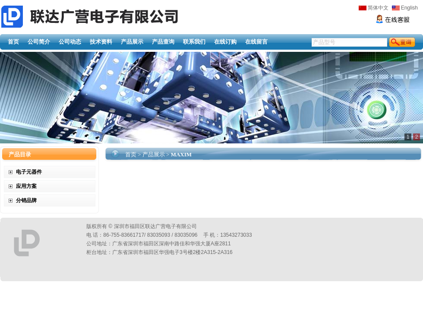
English (405, 8)
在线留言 (256, 41)
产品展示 (132, 41)
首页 (13, 41)
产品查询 (163, 41)
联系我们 (194, 41)
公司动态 (70, 41)
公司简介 (39, 41)
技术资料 (101, 41)
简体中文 (373, 8)
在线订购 (225, 41)
